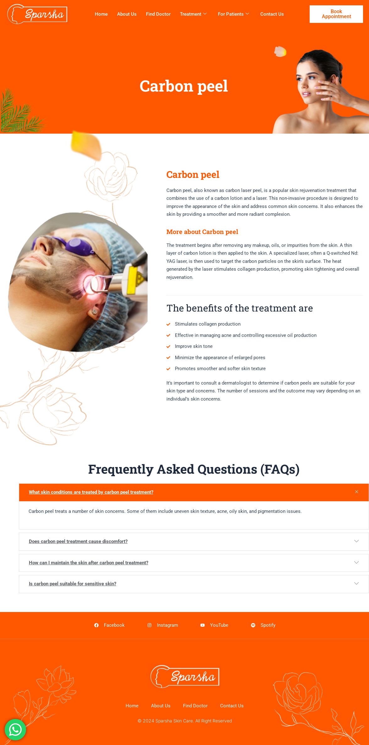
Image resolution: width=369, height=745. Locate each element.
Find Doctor (158, 14)
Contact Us (272, 14)
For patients (233, 14)
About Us (127, 14)
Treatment (193, 14)
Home (101, 14)
